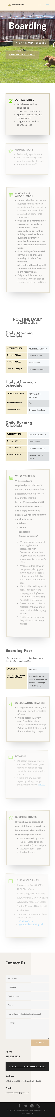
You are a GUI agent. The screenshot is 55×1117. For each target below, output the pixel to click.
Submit (40, 1043)
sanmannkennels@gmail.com (17, 1093)
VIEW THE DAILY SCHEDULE (31, 43)
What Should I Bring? (22, 55)
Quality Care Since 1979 (27, 1066)
